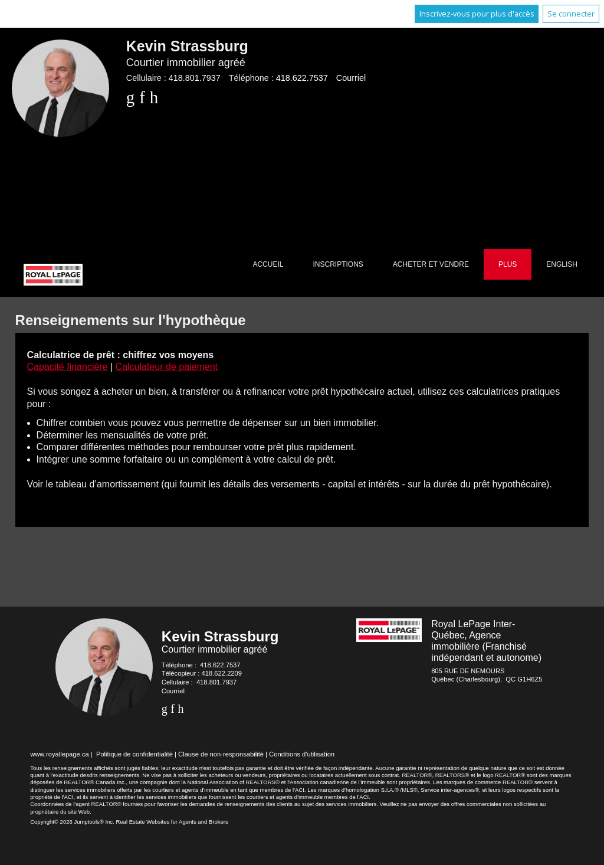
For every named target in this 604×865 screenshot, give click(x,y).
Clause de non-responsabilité (221, 754)
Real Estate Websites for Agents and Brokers (172, 821)
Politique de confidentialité (134, 754)
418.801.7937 (195, 78)
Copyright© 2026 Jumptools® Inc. (72, 821)
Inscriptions (338, 264)
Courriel (351, 78)
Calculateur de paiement (167, 367)
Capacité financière (67, 367)
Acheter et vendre (431, 264)
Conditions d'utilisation (301, 754)
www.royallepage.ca (59, 754)
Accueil (267, 264)
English (561, 264)
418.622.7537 (302, 78)
